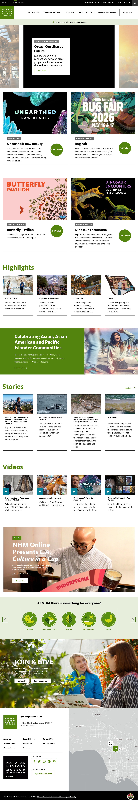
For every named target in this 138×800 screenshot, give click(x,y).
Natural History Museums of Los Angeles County (56, 797)
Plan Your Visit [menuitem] (34, 12)
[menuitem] (5, 3)
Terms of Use (48, 739)
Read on (128, 388)
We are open (71, 22)
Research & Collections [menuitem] (107, 12)
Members (127, 3)
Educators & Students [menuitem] (86, 12)
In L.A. (97, 3)
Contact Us (27, 743)
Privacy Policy (49, 743)
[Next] (128, 56)
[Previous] (9, 56)
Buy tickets (127, 12)
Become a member (40, 681)
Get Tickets (42, 70)
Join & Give (112, 3)
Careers (26, 748)
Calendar (89, 3)
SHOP (120, 3)
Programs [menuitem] (70, 12)
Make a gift (22, 681)
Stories (104, 3)
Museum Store (9, 743)
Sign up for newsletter (43, 774)
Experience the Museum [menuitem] (53, 12)
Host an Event (9, 748)
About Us (7, 739)
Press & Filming (29, 739)
